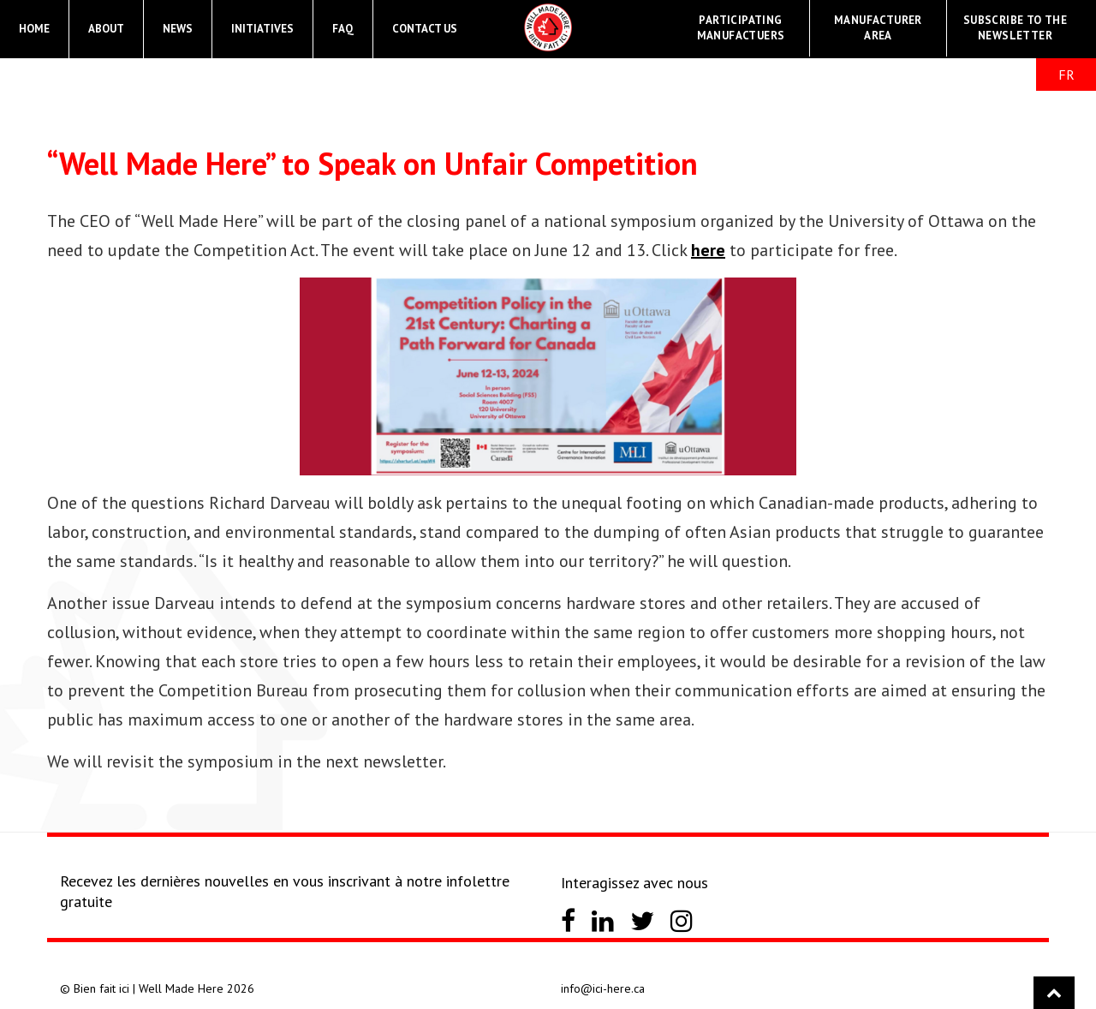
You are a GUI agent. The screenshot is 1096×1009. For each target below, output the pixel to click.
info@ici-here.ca (603, 988)
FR (1066, 74)
